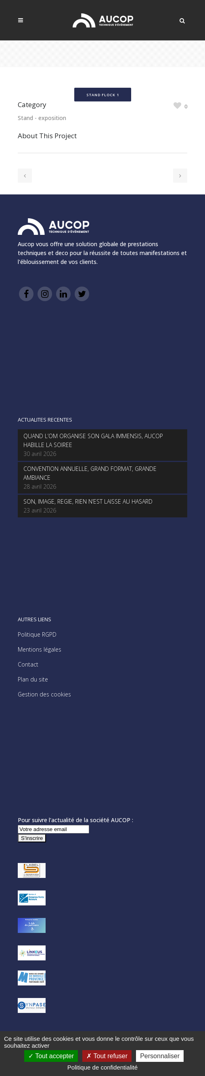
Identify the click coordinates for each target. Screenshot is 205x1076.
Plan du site (33, 679)
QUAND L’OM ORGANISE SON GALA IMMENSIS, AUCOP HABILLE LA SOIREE (93, 440)
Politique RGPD (37, 634)
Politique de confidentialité (102, 1067)
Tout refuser (107, 1056)
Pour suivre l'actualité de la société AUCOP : (75, 820)
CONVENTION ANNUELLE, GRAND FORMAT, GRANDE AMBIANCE (90, 473)
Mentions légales (39, 649)
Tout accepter (51, 1056)
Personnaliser (160, 1056)
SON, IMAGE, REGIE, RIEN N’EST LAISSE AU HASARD (88, 501)
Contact (28, 664)
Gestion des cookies (44, 694)
